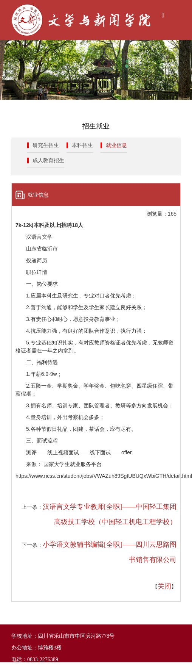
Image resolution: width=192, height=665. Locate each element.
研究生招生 (46, 145)
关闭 (164, 586)
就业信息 (116, 145)
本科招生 (82, 145)
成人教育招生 (48, 160)
